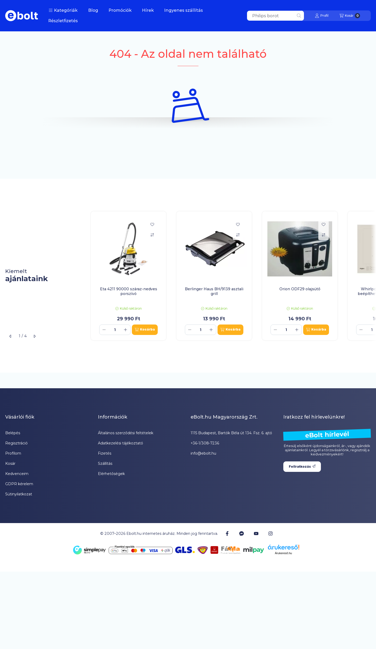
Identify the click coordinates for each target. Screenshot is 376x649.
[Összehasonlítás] (152, 235)
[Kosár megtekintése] (349, 15)
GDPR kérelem (19, 484)
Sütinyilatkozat (18, 494)
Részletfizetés (63, 20)
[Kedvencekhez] (152, 224)
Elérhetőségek (111, 473)
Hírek (148, 10)
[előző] (10, 336)
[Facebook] (227, 533)
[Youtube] (256, 533)
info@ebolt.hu (203, 453)
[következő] (34, 336)
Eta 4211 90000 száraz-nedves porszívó (128, 291)
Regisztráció (16, 443)
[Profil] (322, 15)
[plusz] (126, 330)
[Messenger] (241, 533)
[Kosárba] (145, 329)
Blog (93, 10)
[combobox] (275, 15)
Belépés (12, 433)
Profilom (13, 453)
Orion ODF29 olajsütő (299, 289)
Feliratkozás (302, 466)
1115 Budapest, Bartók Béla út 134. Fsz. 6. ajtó (231, 433)
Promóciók (120, 10)
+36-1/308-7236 (205, 443)
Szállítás (105, 463)
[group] (231, 276)
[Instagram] (270, 533)
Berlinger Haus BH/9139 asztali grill (214, 291)
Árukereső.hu (283, 553)
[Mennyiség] (115, 330)
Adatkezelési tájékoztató (120, 443)
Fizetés (104, 453)
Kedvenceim (16, 473)
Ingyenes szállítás (183, 10)
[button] (63, 10)
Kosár (10, 463)
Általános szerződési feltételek (125, 433)
